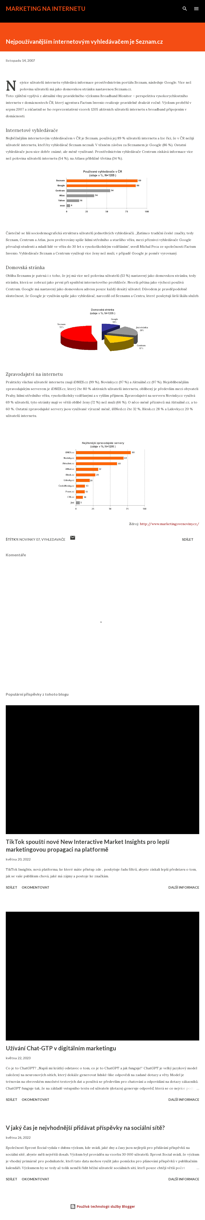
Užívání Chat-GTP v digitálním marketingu (61, 1048)
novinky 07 (29, 539)
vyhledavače (53, 539)
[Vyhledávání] (185, 9)
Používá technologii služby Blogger (102, 1206)
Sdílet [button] (187, 539)
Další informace (183, 887)
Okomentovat (35, 887)
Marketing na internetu (45, 8)
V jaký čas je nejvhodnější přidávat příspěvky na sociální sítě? (85, 1127)
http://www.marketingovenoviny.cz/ (169, 524)
